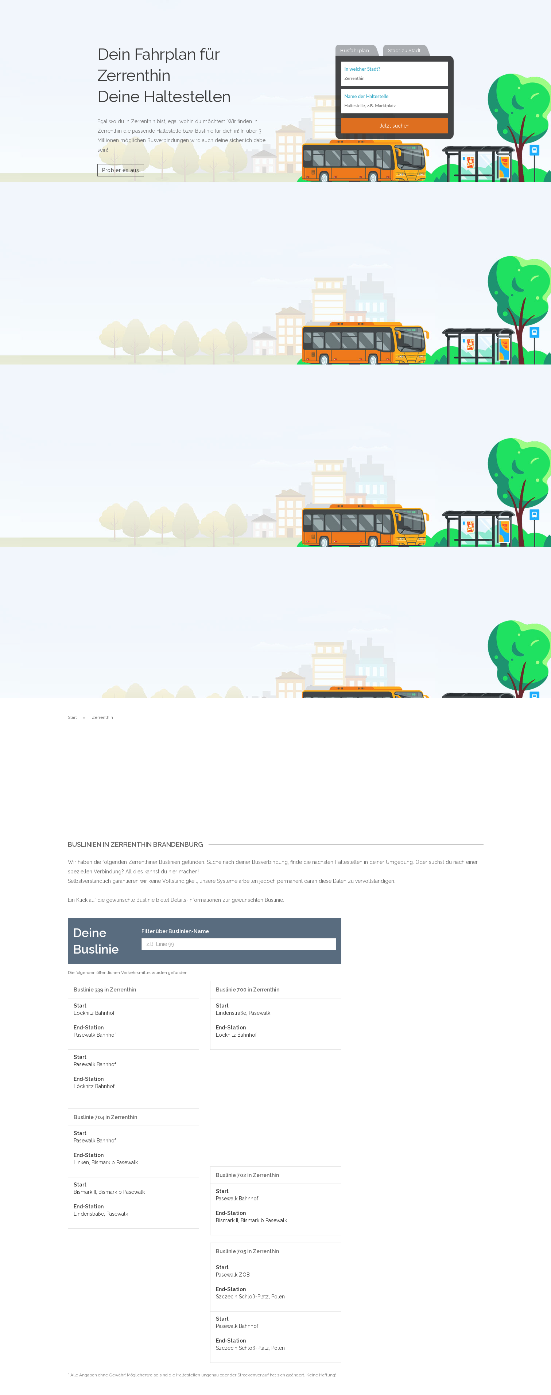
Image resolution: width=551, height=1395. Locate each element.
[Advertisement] (276, 786)
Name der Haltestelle (366, 97)
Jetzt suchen (395, 126)
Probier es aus (120, 170)
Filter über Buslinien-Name (175, 931)
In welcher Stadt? (362, 69)
